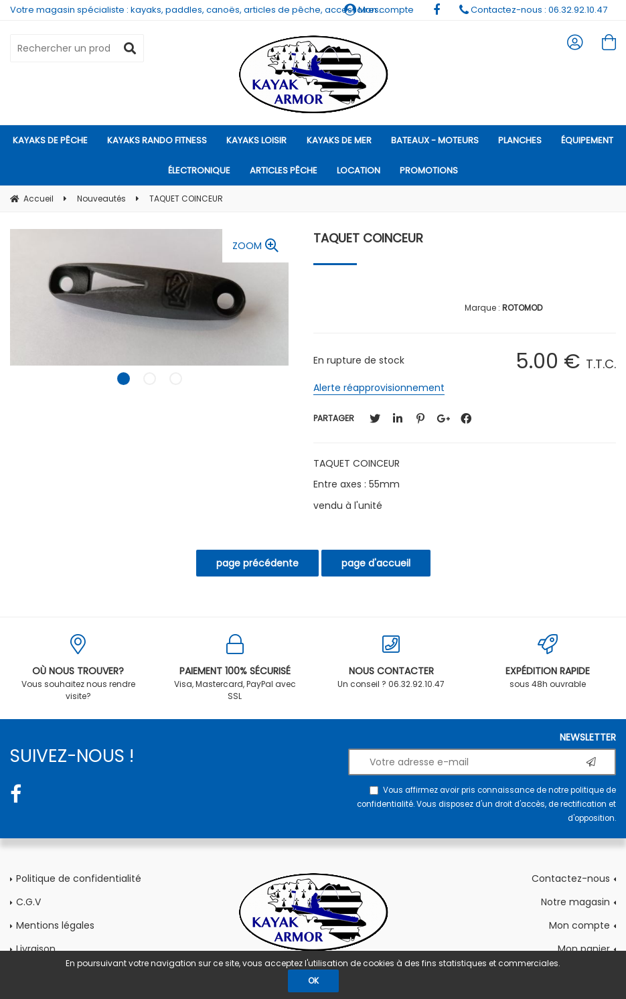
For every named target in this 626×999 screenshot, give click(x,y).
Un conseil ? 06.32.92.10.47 (391, 662)
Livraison (36, 948)
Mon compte (579, 925)
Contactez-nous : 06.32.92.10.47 (533, 9)
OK (313, 980)
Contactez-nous (571, 878)
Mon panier (584, 948)
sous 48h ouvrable (547, 662)
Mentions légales (55, 925)
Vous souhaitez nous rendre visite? (78, 668)
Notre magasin (575, 902)
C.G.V (28, 902)
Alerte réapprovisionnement (379, 387)
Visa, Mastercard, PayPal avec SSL (235, 668)
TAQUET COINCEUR (368, 238)
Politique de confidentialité (78, 878)
